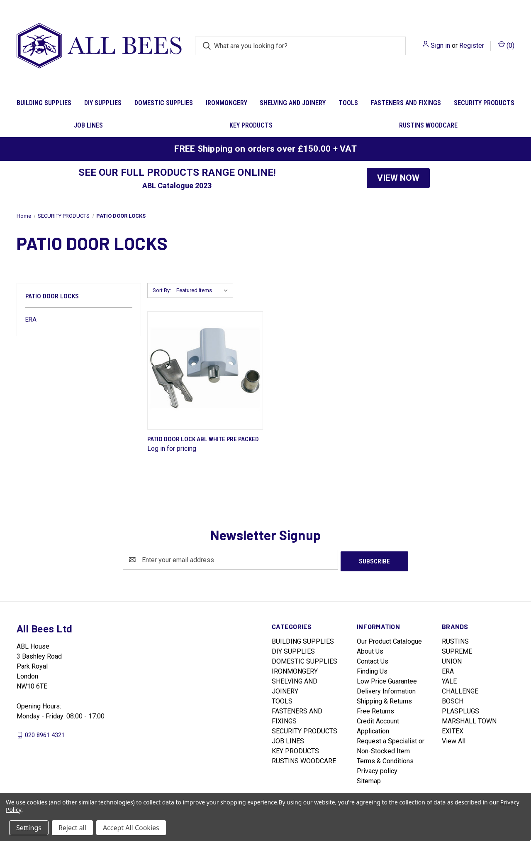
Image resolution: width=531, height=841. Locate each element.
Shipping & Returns (384, 699)
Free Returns (375, 709)
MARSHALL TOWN (469, 719)
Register (471, 45)
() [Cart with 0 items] (506, 45)
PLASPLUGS (460, 709)
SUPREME (457, 650)
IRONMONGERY (226, 103)
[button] (398, 178)
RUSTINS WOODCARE (428, 125)
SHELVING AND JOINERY (293, 103)
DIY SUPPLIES (103, 103)
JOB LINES (88, 125)
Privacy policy (377, 769)
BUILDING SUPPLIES (44, 103)
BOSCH (452, 699)
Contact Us (372, 660)
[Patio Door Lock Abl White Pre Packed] (205, 370)
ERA (31, 319)
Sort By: (162, 290)
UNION (452, 660)
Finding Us (372, 670)
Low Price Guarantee (387, 680)
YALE (449, 680)
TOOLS (348, 103)
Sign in (440, 45)
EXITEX (452, 729)
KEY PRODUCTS (251, 125)
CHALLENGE (460, 689)
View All (453, 739)
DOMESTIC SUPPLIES (163, 103)
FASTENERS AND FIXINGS (406, 103)
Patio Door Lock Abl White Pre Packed (203, 439)
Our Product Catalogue (389, 640)
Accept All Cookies (131, 827)
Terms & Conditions (385, 759)
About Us (370, 650)
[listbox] (204, 290)
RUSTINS (455, 640)
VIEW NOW (398, 178)
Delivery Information (386, 689)
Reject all (72, 827)
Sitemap (369, 779)
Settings (28, 827)
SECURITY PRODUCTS (484, 103)
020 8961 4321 (45, 733)
